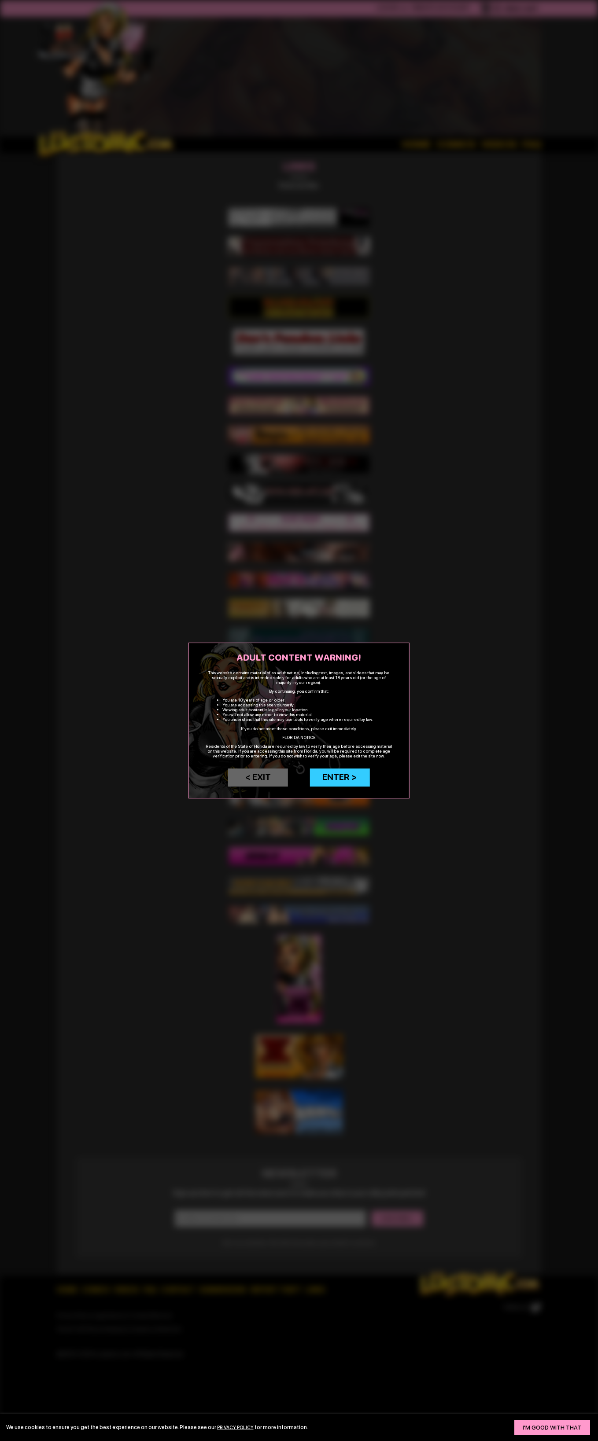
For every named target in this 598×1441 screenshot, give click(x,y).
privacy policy (238, 1427)
